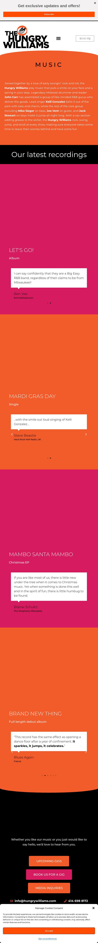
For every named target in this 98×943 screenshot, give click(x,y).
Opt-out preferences (47, 938)
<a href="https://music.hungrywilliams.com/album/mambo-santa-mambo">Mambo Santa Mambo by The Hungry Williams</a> (35, 513)
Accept (49, 930)
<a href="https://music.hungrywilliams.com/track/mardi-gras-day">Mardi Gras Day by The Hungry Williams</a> (35, 356)
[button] (93, 908)
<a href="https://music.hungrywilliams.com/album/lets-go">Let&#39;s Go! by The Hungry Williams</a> (35, 208)
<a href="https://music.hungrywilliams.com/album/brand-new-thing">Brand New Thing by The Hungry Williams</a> (35, 672)
